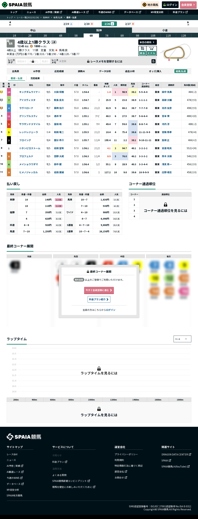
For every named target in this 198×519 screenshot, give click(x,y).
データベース (132, 12)
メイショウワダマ (28, 164)
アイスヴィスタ (27, 100)
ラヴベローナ (26, 108)
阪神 (99, 30)
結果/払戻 (58, 17)
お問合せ (121, 477)
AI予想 (36, 71)
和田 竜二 (59, 132)
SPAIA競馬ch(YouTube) (176, 466)
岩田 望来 (59, 148)
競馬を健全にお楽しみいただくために (73, 487)
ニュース (31, 12)
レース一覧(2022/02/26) (28, 17)
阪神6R (46, 17)
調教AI (81, 71)
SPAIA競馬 (163, 509)
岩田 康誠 (59, 172)
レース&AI (12, 454)
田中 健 (58, 164)
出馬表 (15, 71)
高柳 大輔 (167, 100)
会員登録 (188, 5)
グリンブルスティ (28, 116)
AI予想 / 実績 (53, 12)
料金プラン (180, 12)
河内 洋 (165, 124)
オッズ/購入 (155, 71)
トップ (13, 12)
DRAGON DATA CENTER (176, 454)
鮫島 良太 (59, 100)
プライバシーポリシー (126, 454)
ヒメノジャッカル (28, 172)
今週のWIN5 (106, 12)
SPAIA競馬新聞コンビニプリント (71, 481)
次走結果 (35, 78)
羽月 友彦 (167, 108)
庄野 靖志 (167, 172)
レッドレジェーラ (28, 132)
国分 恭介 (59, 140)
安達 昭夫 (167, 148)
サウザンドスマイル (29, 124)
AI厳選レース (80, 12)
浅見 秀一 (167, 164)
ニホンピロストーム (29, 148)
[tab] (16, 78)
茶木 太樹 (167, 156)
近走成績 (59, 71)
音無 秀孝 (167, 132)
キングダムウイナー (29, 92)
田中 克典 (167, 92)
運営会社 (121, 471)
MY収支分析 (157, 12)
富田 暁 (58, 124)
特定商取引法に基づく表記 (129, 465)
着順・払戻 (16, 78)
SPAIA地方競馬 (14, 495)
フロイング (25, 140)
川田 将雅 (59, 92)
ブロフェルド (26, 156)
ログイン (170, 5)
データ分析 (105, 71)
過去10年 (130, 71)
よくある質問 (59, 475)
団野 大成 (59, 156)
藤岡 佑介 (59, 108)
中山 (33, 30)
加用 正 (165, 140)
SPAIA (166, 460)
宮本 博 (165, 116)
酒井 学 (58, 116)
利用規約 (119, 460)
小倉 (165, 30)
